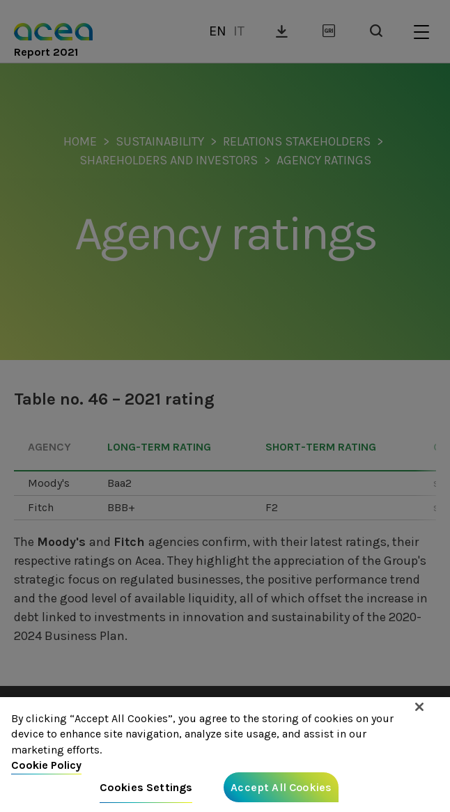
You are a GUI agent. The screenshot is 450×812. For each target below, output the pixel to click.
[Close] (419, 713)
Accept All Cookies (281, 792)
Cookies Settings (146, 792)
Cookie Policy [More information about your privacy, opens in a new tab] (46, 770)
